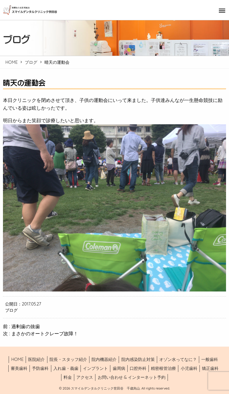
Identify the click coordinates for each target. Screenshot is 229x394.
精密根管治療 (163, 368)
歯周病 (119, 368)
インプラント (95, 368)
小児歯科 (189, 368)
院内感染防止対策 (138, 359)
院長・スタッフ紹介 (68, 359)
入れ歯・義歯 (65, 368)
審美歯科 (19, 368)
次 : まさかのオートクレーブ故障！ (40, 333)
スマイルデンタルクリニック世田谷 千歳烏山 (105, 388)
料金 (68, 377)
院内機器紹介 (104, 359)
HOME (11, 62)
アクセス (84, 377)
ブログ (31, 62)
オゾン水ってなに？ (178, 359)
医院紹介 (36, 359)
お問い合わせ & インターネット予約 (132, 377)
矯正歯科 (210, 368)
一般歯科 (209, 359)
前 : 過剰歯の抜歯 (21, 326)
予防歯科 (40, 368)
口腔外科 (138, 368)
